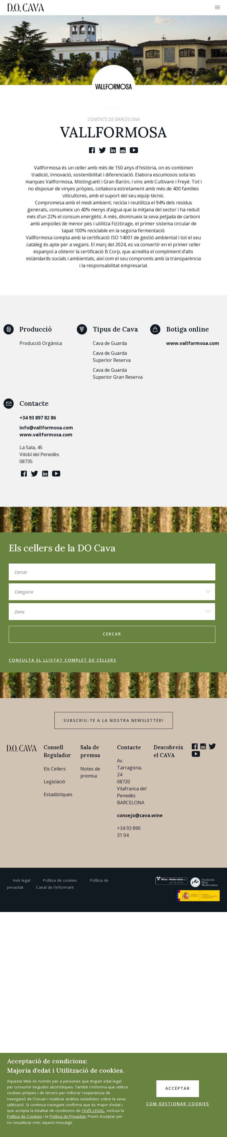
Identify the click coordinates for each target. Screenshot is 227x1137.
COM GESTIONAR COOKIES (177, 1103)
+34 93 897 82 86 (37, 418)
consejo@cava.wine (140, 815)
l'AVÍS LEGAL (93, 1110)
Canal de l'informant (55, 887)
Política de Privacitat (67, 1116)
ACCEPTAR (177, 1088)
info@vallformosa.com (46, 427)
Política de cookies (60, 880)
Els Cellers (55, 769)
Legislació (54, 781)
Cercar (112, 634)
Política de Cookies (24, 1116)
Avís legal (21, 880)
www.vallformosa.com (192, 343)
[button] (217, 7)
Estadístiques (58, 794)
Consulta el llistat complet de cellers (62, 660)
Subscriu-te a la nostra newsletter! (113, 720)
